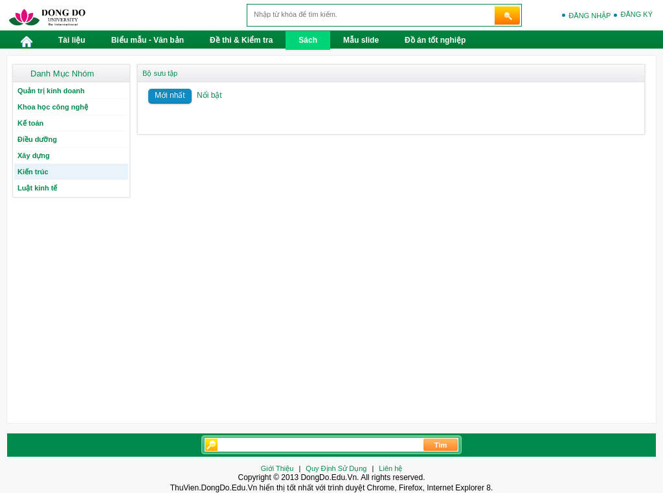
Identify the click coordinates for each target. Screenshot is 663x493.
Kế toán (30, 123)
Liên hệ (390, 468)
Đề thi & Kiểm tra (241, 40)
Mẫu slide (361, 40)
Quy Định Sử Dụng (336, 468)
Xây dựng (33, 155)
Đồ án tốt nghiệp (435, 40)
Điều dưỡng (37, 139)
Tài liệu (71, 40)
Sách (307, 40)
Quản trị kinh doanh (51, 91)
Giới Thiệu (277, 468)
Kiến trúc (33, 172)
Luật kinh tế (37, 188)
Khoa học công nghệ (52, 107)
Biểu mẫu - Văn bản (147, 40)
